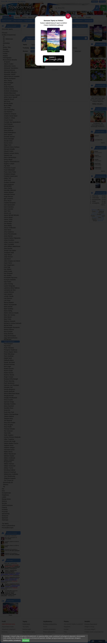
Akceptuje (26, 640)
